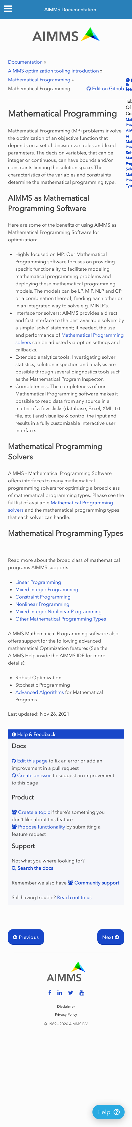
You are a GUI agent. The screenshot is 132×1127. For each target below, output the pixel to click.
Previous (26, 937)
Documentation (25, 62)
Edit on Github (107, 88)
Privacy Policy (66, 1014)
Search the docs (34, 868)
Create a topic (33, 812)
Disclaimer (66, 1006)
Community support (96, 882)
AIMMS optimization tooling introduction (53, 71)
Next (110, 937)
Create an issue (34, 775)
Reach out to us (74, 897)
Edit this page (32, 760)
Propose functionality (41, 826)
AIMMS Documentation (70, 9)
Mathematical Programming (39, 79)
